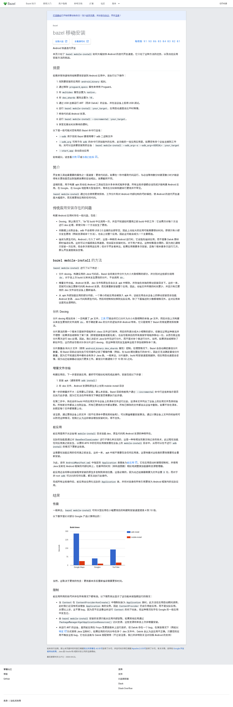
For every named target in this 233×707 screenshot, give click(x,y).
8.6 (154, 41)
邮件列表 (90, 15)
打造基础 (57, 15)
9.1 (145, 41)
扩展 (91, 3)
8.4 (164, 41)
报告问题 (61, 41)
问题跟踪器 (123, 679)
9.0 (150, 41)
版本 (114, 3)
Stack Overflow (125, 688)
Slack (120, 683)
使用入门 (47, 3)
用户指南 (63, 3)
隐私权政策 (16, 701)
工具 (103, 318)
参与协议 (105, 15)
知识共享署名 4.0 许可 (93, 648)
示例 (74, 157)
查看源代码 (82, 41)
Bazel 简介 (31, 3)
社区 (103, 3)
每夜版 (138, 41)
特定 (61, 631)
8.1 (178, 41)
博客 (6, 674)
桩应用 (130, 462)
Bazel (55, 25)
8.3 (169, 41)
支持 (120, 674)
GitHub (223, 3)
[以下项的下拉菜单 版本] (120, 3)
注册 (117, 15)
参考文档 (78, 3)
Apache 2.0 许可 (139, 648)
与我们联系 (88, 157)
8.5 (159, 41)
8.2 (173, 41)
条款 (6, 701)
